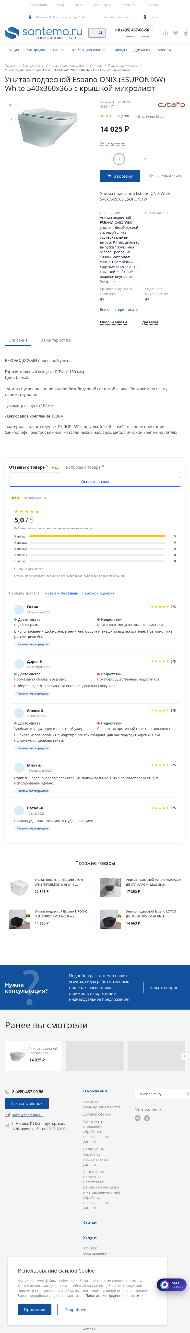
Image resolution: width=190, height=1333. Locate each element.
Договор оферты (97, 1114)
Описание (18, 340)
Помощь (152, 5)
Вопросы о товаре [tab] (85, 467)
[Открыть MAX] (172, 1284)
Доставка (150, 322)
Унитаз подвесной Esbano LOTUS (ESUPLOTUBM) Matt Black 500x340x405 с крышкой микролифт (153, 916)
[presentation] (6, 1056)
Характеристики (56, 340)
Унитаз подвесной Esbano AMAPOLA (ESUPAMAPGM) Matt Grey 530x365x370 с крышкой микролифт (153, 884)
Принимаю (34, 1309)
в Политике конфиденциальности (111, 1295)
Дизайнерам (101, 5)
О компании (38, 5)
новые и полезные (61, 593)
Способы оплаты (113, 322)
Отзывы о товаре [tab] (34, 467)
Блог (79, 5)
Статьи (90, 1222)
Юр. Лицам (128, 5)
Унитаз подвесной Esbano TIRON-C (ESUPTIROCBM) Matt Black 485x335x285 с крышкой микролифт (62, 916)
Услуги (61, 5)
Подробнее (75, 1309)
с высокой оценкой (98, 593)
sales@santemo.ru (116, 17)
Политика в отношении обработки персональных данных (95, 1131)
